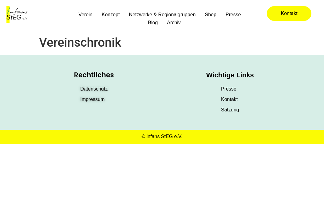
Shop (210, 14)
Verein (85, 14)
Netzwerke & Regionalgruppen (162, 14)
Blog (153, 22)
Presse (233, 14)
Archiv (173, 22)
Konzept (111, 14)
